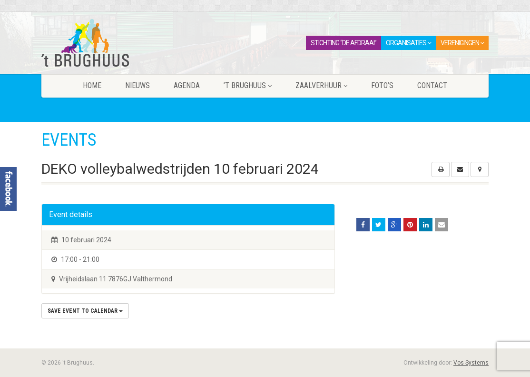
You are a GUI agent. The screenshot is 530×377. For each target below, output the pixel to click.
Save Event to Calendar (85, 311)
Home (92, 85)
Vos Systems (471, 362)
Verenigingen (462, 43)
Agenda (187, 85)
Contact (432, 85)
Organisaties (408, 43)
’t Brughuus (248, 85)
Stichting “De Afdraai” (343, 43)
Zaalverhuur (321, 85)
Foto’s (382, 85)
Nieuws (137, 85)
